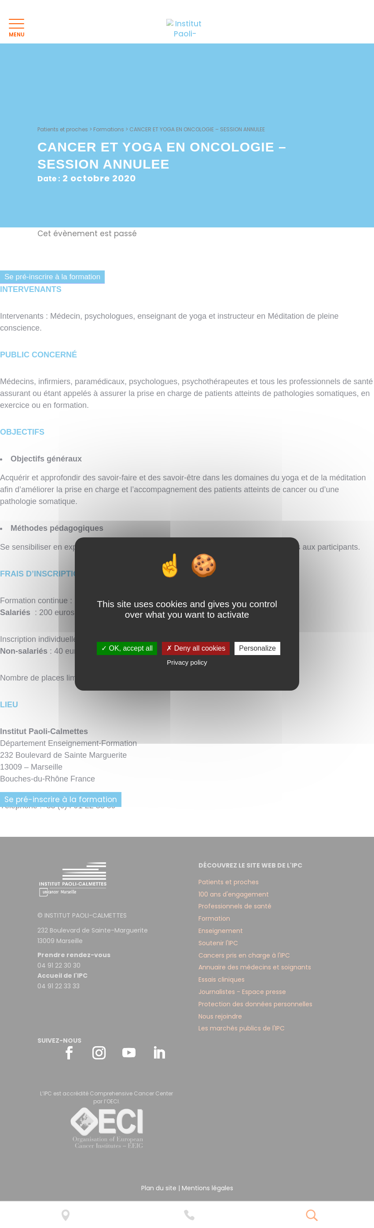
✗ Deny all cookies (195, 648)
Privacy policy (187, 662)
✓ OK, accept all (127, 648)
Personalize (257, 648)
